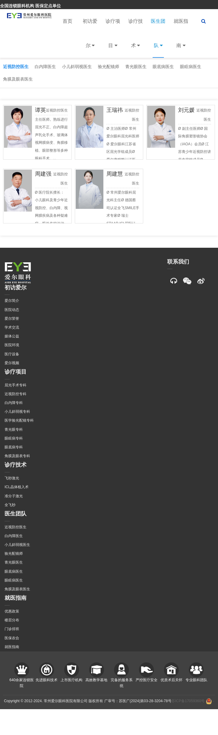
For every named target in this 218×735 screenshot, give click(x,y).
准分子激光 (14, 496)
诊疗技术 (135, 38)
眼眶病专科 (14, 438)
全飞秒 (10, 505)
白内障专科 (14, 403)
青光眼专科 (14, 429)
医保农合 (12, 638)
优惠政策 (12, 611)
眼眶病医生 (190, 66)
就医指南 (181, 38)
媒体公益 (12, 336)
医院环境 (12, 345)
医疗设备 (12, 354)
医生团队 (158, 38)
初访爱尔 (90, 38)
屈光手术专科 (15, 385)
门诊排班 (12, 629)
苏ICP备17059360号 (188, 701)
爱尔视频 (12, 363)
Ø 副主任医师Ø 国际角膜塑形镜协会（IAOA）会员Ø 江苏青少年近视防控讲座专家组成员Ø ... (194, 144)
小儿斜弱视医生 (77, 66)
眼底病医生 (163, 66)
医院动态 (12, 310)
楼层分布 (12, 620)
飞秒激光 (12, 478)
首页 (67, 21)
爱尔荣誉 (12, 318)
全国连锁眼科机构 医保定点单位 (30, 5)
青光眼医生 (136, 66)
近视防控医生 (16, 66)
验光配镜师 (108, 66)
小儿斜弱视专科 (17, 411)
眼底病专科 (14, 447)
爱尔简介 (12, 300)
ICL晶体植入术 (17, 487)
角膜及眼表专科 (17, 456)
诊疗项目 (113, 38)
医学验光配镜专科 (19, 420)
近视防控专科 (15, 394)
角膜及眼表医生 (18, 79)
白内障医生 (45, 66)
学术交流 (12, 327)
